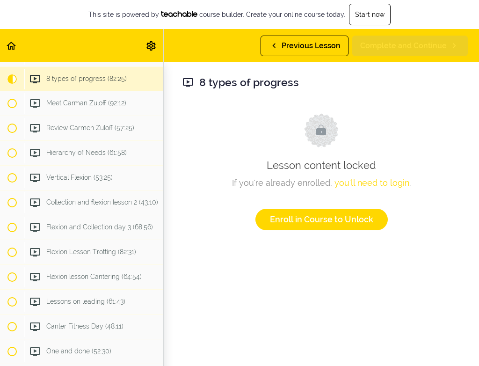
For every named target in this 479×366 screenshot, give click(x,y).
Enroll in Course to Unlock (321, 219)
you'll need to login (371, 183)
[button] (11, 45)
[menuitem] (151, 45)
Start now (370, 14)
